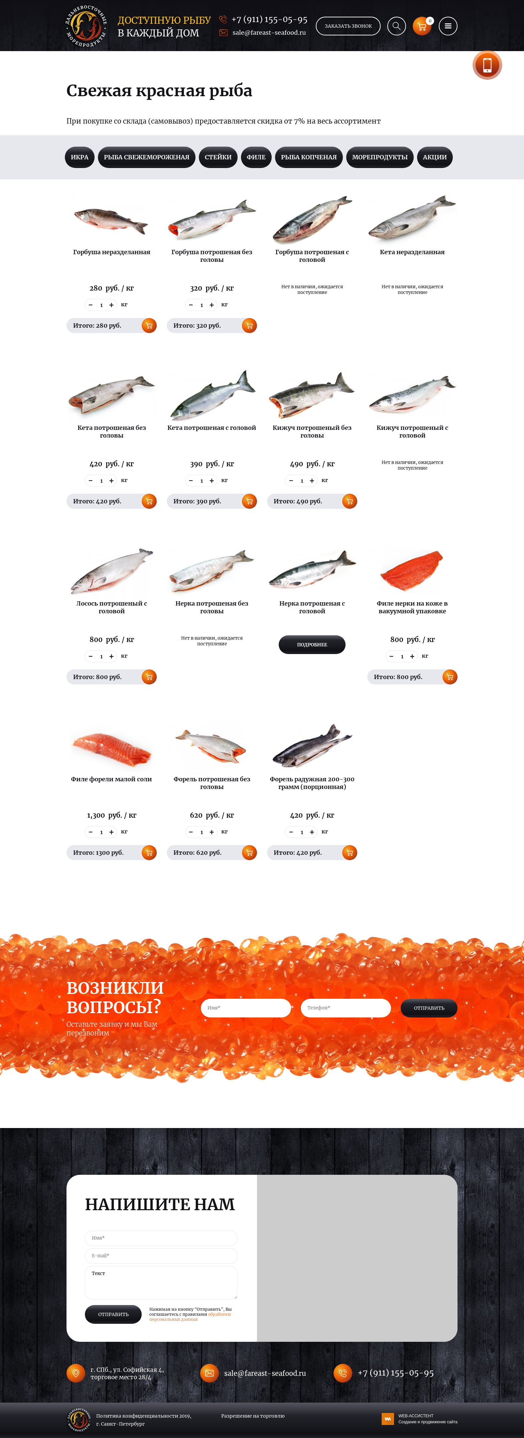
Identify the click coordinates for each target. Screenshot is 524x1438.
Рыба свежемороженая (146, 157)
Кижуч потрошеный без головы (312, 431)
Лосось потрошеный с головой (111, 607)
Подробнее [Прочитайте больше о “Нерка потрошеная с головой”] (312, 645)
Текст (161, 1282)
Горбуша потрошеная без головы (211, 256)
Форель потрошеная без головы (212, 783)
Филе (256, 157)
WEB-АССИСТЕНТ (427, 1419)
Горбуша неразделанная (111, 252)
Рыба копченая (309, 157)
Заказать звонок (487, 65)
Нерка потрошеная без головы (211, 607)
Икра (80, 157)
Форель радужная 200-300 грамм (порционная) (312, 783)
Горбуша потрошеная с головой (312, 256)
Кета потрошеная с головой (211, 428)
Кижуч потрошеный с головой (412, 431)
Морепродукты (380, 157)
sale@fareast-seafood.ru (269, 32)
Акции (435, 157)
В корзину (149, 325)
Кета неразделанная (412, 252)
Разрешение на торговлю (253, 1416)
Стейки (218, 157)
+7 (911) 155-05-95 (269, 19)
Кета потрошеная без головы (112, 431)
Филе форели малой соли (111, 779)
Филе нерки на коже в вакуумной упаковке (412, 607)
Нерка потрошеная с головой (312, 607)
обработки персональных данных (190, 1317)
